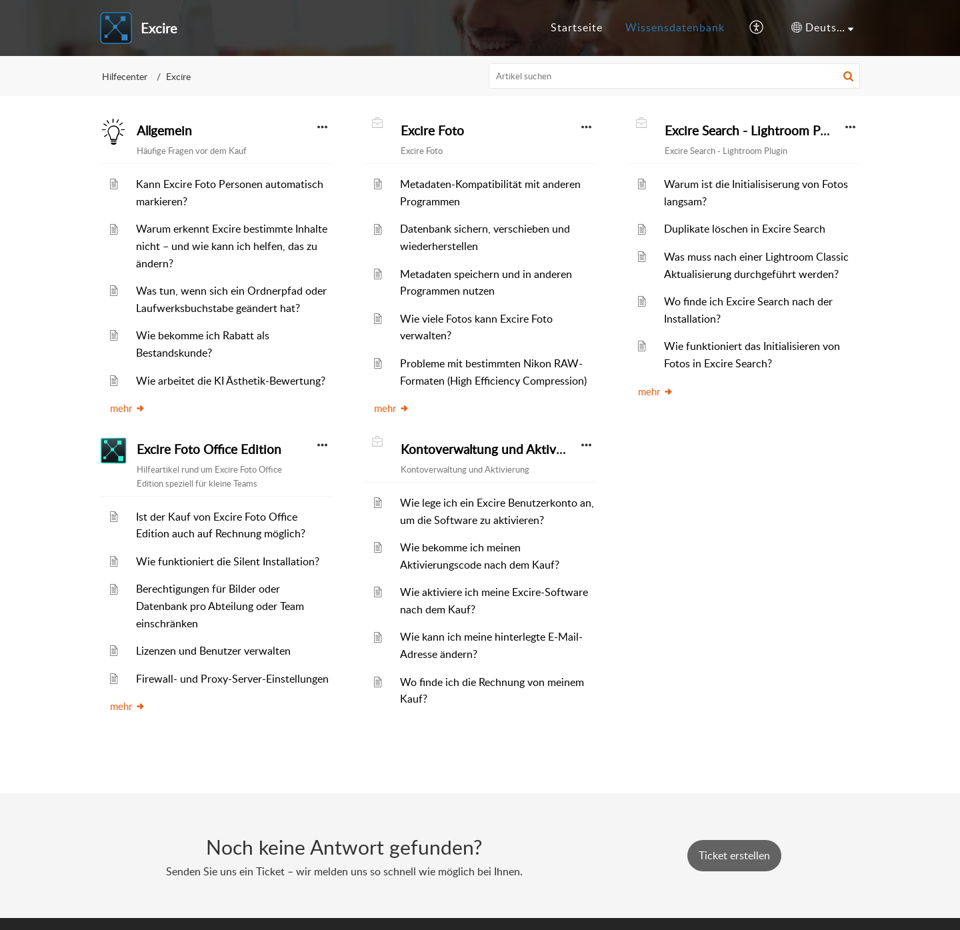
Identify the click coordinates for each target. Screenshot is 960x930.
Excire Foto (432, 130)
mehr (127, 408)
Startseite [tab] (577, 27)
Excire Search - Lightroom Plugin (756, 130)
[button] (757, 28)
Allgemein (164, 130)
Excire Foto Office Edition (209, 449)
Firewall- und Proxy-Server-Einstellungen (232, 678)
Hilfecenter (124, 76)
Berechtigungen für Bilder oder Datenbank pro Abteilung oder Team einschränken (220, 605)
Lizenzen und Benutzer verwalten (213, 650)
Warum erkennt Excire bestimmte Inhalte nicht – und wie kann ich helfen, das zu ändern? (231, 245)
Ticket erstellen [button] (734, 855)
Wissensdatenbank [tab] (675, 27)
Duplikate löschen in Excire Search (744, 228)
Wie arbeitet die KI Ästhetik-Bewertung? (230, 380)
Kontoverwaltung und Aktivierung (496, 449)
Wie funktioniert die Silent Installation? (227, 561)
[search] (675, 76)
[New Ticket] (734, 855)
